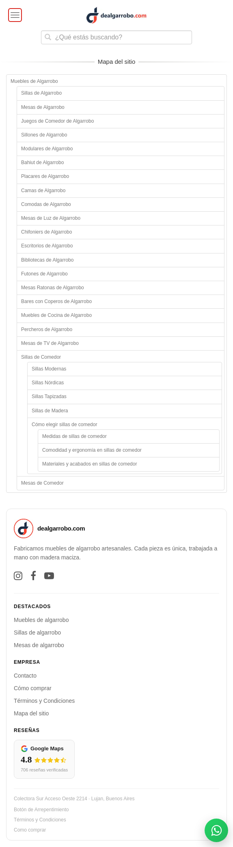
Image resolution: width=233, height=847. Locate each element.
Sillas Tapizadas (49, 396)
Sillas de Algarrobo (41, 93)
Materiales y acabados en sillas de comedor (89, 464)
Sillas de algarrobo (37, 632)
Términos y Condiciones (44, 701)
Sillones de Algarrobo (44, 135)
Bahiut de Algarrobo (42, 162)
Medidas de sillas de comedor (74, 436)
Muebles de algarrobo (41, 620)
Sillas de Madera (50, 411)
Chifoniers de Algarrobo (46, 232)
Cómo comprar (33, 688)
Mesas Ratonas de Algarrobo (52, 287)
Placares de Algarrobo (45, 176)
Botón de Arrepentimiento (41, 809)
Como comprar (30, 830)
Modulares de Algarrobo (47, 149)
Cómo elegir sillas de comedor (64, 424)
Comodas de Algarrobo (46, 204)
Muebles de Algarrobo (34, 81)
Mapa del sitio (31, 713)
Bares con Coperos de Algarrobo (56, 301)
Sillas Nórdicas (48, 383)
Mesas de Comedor (42, 483)
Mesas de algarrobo (39, 645)
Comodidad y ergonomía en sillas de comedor (92, 450)
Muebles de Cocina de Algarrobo (56, 315)
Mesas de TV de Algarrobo (50, 343)
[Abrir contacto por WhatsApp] (216, 830)
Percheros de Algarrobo (46, 329)
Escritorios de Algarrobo (47, 246)
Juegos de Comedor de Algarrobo (57, 121)
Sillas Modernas (49, 369)
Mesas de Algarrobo (43, 107)
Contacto (25, 675)
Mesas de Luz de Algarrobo (50, 218)
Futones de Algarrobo (44, 274)
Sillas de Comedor (41, 357)
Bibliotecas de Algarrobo (47, 260)
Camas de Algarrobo (43, 190)
